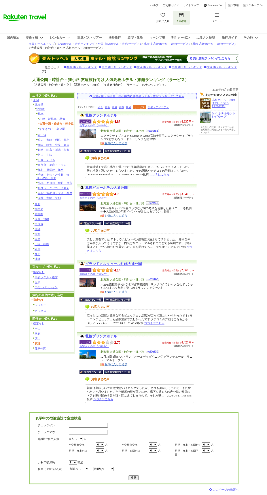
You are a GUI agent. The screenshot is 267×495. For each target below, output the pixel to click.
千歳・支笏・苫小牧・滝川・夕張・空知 (52, 176)
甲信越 (39, 224)
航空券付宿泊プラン (117, 151)
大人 (71, 438)
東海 (37, 234)
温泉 (37, 282)
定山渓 (42, 135)
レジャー (40, 305)
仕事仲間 (40, 348)
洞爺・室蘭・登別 (49, 198)
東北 (37, 204)
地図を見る (152, 130)
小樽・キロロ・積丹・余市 (55, 183)
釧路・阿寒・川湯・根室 (53, 150)
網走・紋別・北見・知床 (53, 145)
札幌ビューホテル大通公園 (106, 188)
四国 (37, 249)
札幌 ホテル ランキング (82, 67)
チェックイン (46, 425)
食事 (121, 107)
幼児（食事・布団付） (188, 444)
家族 (37, 333)
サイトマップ (191, 5)
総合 (100, 107)
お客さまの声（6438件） (94, 125)
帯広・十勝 (45, 155)
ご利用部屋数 (46, 462)
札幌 (41, 114)
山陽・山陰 (42, 244)
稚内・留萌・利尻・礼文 (53, 140)
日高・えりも (46, 160)
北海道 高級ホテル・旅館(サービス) (166, 44)
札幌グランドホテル (101, 115)
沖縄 (37, 259)
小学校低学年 (130, 444)
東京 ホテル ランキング (117, 67)
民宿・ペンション (46, 287)
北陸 (37, 229)
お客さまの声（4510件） (94, 346)
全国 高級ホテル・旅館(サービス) (119, 44)
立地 (107, 107)
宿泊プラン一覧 (93, 151)
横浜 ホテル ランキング (152, 67)
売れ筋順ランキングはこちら (211, 58)
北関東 (39, 209)
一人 (37, 328)
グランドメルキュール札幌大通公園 (113, 264)
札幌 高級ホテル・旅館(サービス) (214, 44)
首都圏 (39, 214)
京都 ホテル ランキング (187, 67)
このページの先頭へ (226, 489)
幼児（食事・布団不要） (187, 452)
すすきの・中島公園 (52, 129)
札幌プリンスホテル (101, 336)
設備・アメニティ (158, 107)
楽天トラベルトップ (42, 44)
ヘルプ (154, 5)
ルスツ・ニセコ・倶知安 (53, 188)
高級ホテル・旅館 (46, 277)
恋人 (37, 338)
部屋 (114, 107)
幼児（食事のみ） (79, 450)
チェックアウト (48, 432)
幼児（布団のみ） (132, 450)
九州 (37, 254)
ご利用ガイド (171, 5)
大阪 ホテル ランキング (222, 67)
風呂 (128, 107)
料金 (50, 469)
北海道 (39, 104)
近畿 (37, 239)
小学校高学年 (77, 444)
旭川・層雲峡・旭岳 (51, 170)
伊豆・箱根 (42, 219)
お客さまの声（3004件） (94, 274)
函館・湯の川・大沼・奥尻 (55, 193)
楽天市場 (233, 5)
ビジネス (40, 311)
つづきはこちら (160, 174)
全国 (36, 100)
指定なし (39, 272)
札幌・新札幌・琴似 (52, 119)
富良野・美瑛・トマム (52, 165)
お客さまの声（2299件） (94, 197)
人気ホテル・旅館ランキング (76, 44)
